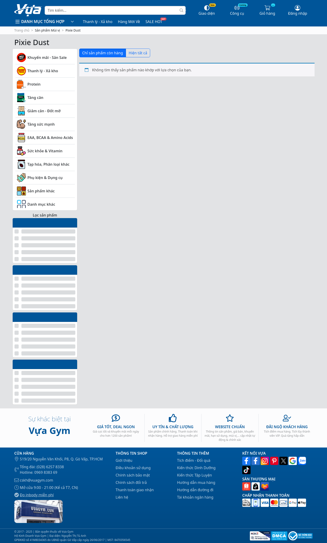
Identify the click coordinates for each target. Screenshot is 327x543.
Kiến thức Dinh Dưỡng (196, 467)
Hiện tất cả (138, 52)
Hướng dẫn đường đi (195, 489)
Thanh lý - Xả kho (97, 21)
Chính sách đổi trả (131, 482)
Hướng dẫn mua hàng (196, 482)
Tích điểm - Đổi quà (193, 460)
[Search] (115, 10)
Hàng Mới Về (129, 21)
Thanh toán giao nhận (135, 489)
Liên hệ (122, 497)
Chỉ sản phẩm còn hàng (102, 52)
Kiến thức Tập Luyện (194, 475)
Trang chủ (21, 30)
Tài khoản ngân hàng (195, 497)
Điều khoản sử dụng (133, 467)
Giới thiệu (124, 460)
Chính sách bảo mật (133, 475)
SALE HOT (154, 21)
